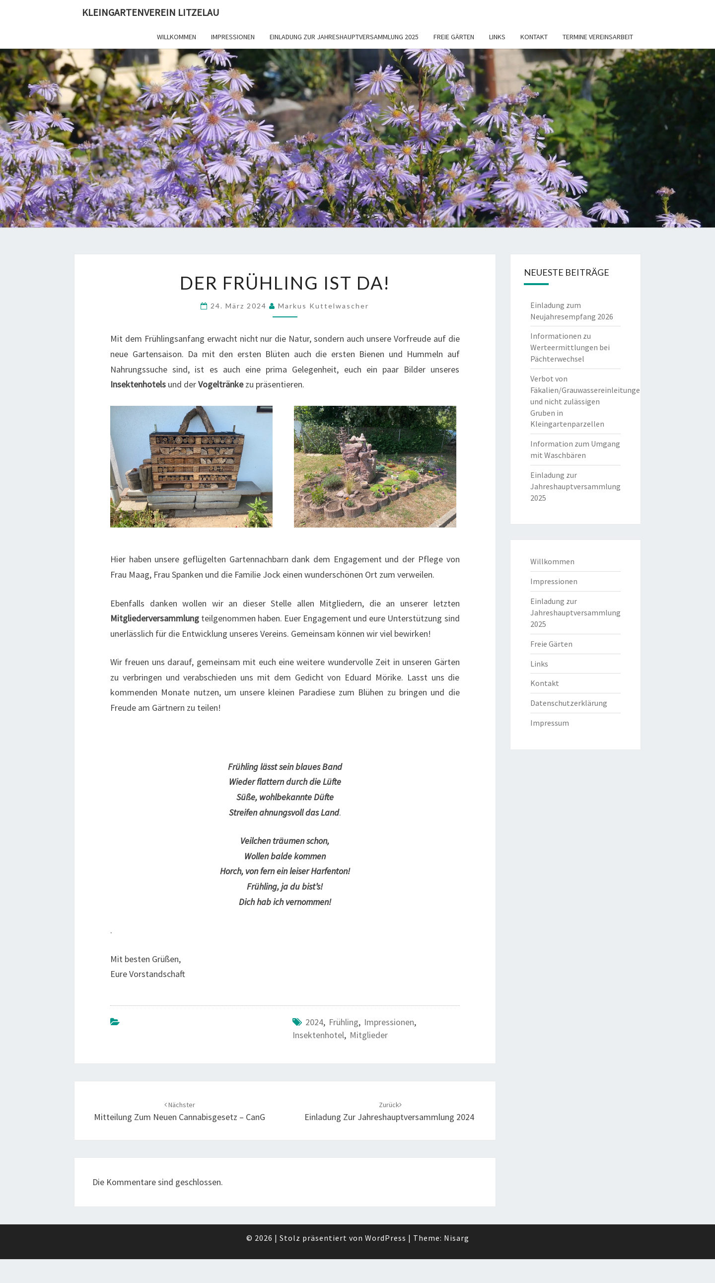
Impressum (549, 723)
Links (497, 36)
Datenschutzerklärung (568, 703)
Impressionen (233, 36)
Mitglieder (369, 1035)
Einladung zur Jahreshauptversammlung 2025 (344, 36)
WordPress (385, 1238)
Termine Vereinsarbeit (598, 36)
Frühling (343, 1022)
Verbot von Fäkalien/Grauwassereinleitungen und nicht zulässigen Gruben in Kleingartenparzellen (587, 401)
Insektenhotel (318, 1035)
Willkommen (176, 36)
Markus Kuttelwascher (323, 306)
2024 (314, 1022)
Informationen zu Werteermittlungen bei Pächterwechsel (570, 347)
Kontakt (534, 36)
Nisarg (456, 1238)
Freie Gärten (453, 36)
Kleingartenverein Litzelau (150, 12)
